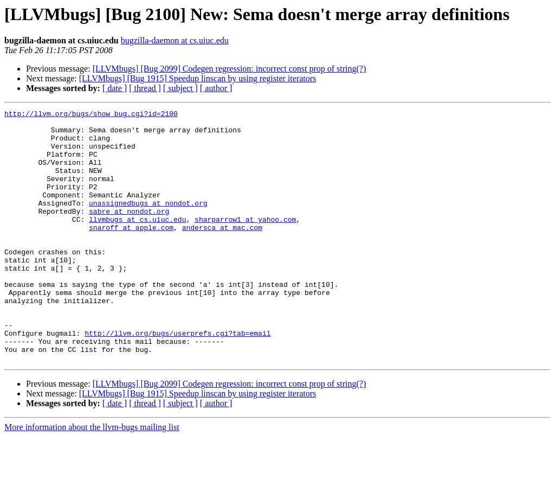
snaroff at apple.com (131, 252)
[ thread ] (145, 88)
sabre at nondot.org (129, 232)
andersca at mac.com (222, 252)
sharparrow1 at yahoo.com (245, 242)
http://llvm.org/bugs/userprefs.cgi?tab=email (177, 378)
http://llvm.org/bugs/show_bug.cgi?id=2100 (91, 115)
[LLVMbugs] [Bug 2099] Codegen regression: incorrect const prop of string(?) (229, 68)
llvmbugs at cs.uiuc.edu (137, 242)
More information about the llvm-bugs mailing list (91, 477)
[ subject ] (180, 88)
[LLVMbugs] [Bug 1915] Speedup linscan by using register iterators (198, 78)
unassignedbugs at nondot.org (148, 222)
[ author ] (216, 88)
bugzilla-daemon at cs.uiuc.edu (175, 40)
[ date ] (114, 88)
